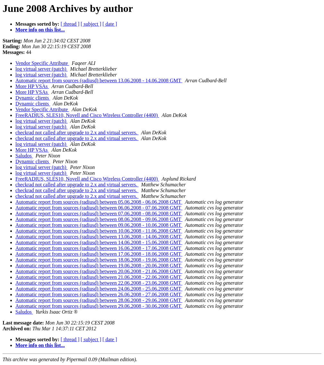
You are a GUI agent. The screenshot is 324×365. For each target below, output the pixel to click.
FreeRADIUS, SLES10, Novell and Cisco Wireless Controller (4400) (87, 115)
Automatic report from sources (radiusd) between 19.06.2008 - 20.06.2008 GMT (98, 265)
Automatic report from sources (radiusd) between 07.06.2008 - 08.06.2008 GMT (98, 213)
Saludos (24, 155)
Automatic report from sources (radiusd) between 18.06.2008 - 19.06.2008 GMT (98, 260)
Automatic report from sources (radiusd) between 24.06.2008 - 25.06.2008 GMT (98, 288)
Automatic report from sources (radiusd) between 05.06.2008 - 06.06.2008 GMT (98, 202)
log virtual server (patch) (41, 69)
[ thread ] (70, 24)
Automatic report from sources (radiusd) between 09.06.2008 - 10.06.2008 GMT (98, 225)
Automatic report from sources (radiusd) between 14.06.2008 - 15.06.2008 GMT (98, 242)
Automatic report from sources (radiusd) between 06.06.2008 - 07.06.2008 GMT (98, 207)
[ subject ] (91, 24)
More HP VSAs (32, 86)
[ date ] (110, 24)
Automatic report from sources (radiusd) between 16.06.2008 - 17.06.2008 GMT (98, 248)
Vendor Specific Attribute (42, 63)
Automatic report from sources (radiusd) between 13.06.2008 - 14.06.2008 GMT (98, 80)
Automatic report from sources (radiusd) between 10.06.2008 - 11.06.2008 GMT (98, 231)
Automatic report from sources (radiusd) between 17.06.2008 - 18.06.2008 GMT (98, 254)
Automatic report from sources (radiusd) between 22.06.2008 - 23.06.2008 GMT (98, 283)
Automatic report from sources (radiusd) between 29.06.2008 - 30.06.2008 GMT (98, 306)
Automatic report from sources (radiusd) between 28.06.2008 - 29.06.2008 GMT (98, 300)
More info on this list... (40, 29)
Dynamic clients (32, 98)
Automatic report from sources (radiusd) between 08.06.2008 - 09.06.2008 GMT (98, 219)
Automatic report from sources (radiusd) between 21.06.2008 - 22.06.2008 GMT (98, 277)
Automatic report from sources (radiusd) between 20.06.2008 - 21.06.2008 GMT (98, 271)
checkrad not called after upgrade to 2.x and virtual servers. (77, 132)
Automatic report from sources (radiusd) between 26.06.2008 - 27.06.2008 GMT (98, 294)
